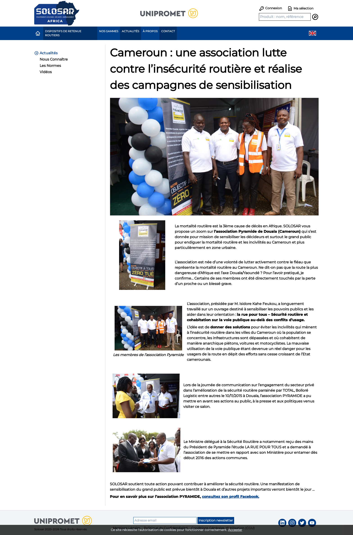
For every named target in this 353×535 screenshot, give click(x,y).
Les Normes (50, 65)
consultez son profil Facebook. (230, 496)
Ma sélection (300, 8)
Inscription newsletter (216, 520)
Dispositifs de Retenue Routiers (63, 33)
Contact (168, 31)
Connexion (270, 8)
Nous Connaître (54, 59)
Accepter (235, 530)
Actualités (130, 31)
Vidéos (46, 72)
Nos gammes (108, 31)
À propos (150, 31)
